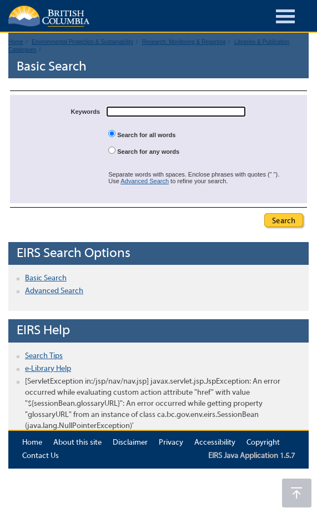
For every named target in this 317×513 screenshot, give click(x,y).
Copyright (263, 443)
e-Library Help (48, 369)
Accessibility (214, 443)
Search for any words (143, 151)
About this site (77, 443)
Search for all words (141, 134)
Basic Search (46, 278)
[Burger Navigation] (285, 18)
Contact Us (40, 456)
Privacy (171, 443)
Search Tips (44, 356)
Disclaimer (130, 443)
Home (32, 443)
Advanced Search (144, 181)
